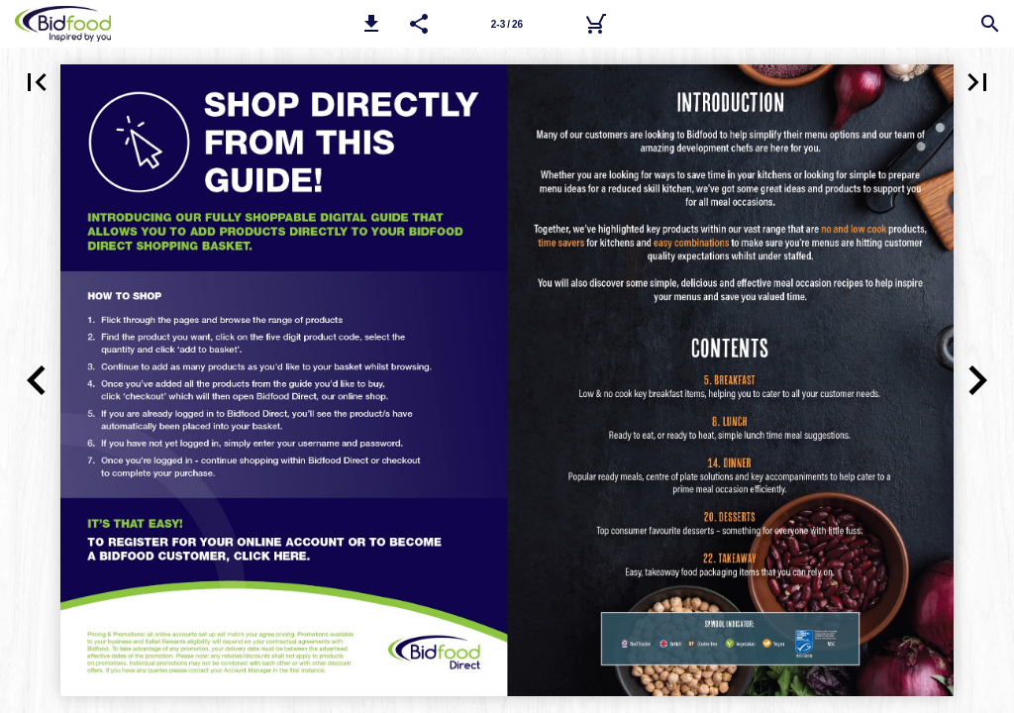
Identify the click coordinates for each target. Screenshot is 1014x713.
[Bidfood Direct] (595, 24)
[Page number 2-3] (507, 24)
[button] (371, 24)
